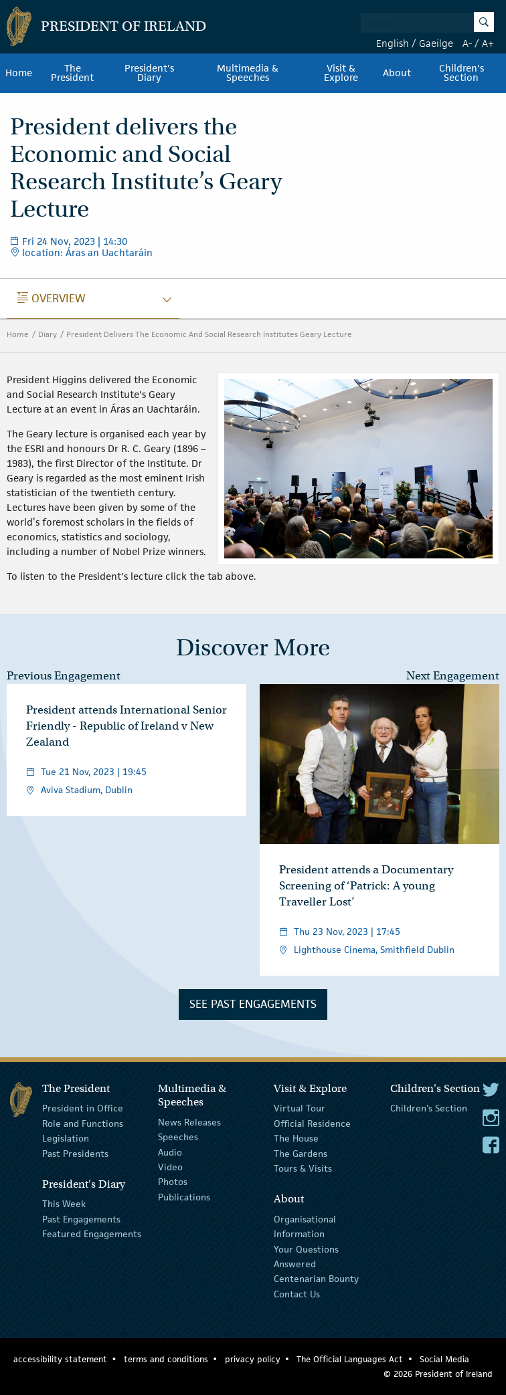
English (392, 43)
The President (72, 73)
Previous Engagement (63, 676)
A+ (488, 43)
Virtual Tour (299, 1108)
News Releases (189, 1122)
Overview (51, 298)
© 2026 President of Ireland (438, 1374)
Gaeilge (436, 43)
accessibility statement (60, 1359)
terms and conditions (166, 1359)
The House (296, 1138)
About (397, 73)
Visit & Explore (341, 73)
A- (467, 43)
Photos (172, 1182)
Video (170, 1167)
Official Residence (312, 1123)
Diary (47, 334)
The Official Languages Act (350, 1359)
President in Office (82, 1108)
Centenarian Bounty (316, 1279)
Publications (184, 1197)
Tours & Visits (303, 1168)
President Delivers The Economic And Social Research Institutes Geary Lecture (209, 334)
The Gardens (300, 1153)
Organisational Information (305, 1226)
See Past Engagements (253, 1003)
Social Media (444, 1359)
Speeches (178, 1137)
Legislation (65, 1138)
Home (18, 73)
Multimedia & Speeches (247, 73)
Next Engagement (452, 676)
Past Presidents (75, 1153)
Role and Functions (82, 1123)
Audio (170, 1152)
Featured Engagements (91, 1234)
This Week (64, 1204)
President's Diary (149, 73)
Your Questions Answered (306, 1256)
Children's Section (461, 73)
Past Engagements (81, 1219)
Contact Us (297, 1293)
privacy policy (252, 1359)
